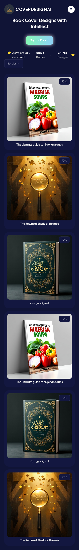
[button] (13, 63)
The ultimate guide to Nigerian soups (39, 144)
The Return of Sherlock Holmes (39, 224)
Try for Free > (39, 40)
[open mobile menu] (71, 9)
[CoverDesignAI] (27, 9)
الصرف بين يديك (39, 303)
